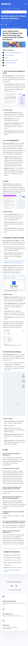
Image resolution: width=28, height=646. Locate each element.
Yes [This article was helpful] (12, 586)
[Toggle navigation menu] (25, 4)
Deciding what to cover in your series (12, 567)
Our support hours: (7, 614)
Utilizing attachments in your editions (12, 560)
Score (6, 57)
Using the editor (7, 565)
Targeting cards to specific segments (12, 555)
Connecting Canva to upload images (12, 557)
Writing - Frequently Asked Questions (12, 562)
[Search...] (14, 11)
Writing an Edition (16, 8)
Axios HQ (3, 8)
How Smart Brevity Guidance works (13, 52)
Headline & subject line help (11, 60)
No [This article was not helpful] (16, 586)
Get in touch (5, 625)
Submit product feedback (9, 601)
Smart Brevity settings (10, 62)
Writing (8, 8)
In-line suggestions (9, 55)
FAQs (6, 65)
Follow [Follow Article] (5, 24)
